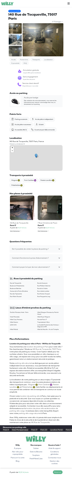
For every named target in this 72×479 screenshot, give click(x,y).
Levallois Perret (56, 430)
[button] (36, 249)
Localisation (48, 59)
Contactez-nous (54, 458)
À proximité (15, 63)
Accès (13, 59)
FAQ (25, 63)
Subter (36, 448)
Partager (56, 22)
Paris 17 (34, 430)
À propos (17, 448)
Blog (17, 461)
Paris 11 (6, 430)
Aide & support (54, 448)
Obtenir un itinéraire (17, 144)
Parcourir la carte (17, 458)
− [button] (12, 150)
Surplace (36, 455)
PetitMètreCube (36, 459)
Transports (36, 59)
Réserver (57, 472)
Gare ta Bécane (36, 452)
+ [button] (12, 147)
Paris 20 (43, 430)
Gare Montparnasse (20, 430)
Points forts (24, 59)
